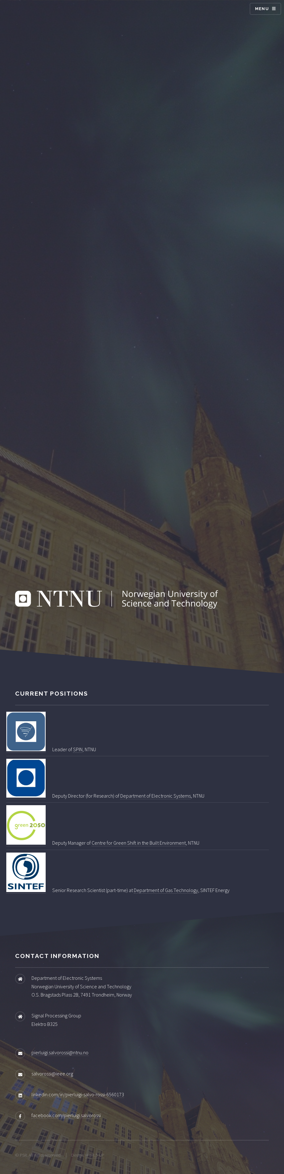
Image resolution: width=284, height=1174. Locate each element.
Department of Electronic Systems (155, 796)
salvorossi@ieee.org (52, 1073)
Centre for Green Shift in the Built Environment (139, 843)
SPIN (77, 749)
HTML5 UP (94, 1155)
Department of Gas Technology (166, 890)
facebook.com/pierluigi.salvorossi (66, 1115)
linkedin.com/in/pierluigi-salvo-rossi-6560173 (77, 1094)
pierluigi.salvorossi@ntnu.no (59, 1052)
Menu (262, 8)
